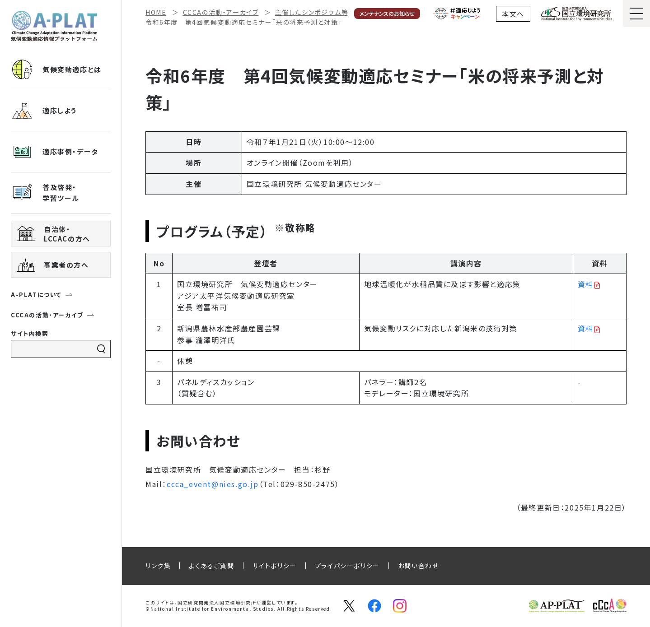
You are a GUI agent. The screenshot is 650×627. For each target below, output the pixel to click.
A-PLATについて (42, 294)
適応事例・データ (54, 151)
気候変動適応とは (56, 69)
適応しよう (44, 110)
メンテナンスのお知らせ (387, 13)
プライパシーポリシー (347, 565)
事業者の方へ (53, 265)
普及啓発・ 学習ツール (45, 192)
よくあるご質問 (211, 565)
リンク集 (158, 565)
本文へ (513, 14)
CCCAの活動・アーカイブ (52, 315)
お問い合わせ (418, 565)
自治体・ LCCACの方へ (53, 233)
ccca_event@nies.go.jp (213, 483)
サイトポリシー (275, 565)
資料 (586, 284)
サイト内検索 (30, 333)
